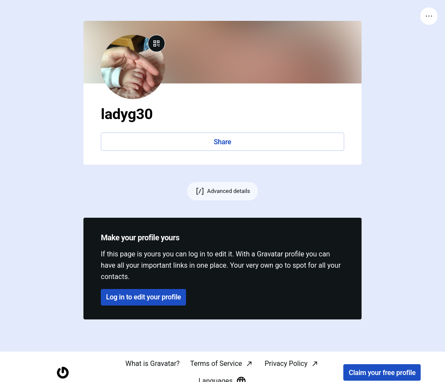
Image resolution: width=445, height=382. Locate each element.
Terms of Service (216, 363)
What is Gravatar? (152, 363)
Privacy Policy (286, 363)
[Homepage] (63, 373)
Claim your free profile (382, 373)
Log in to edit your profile (143, 297)
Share (222, 142)
